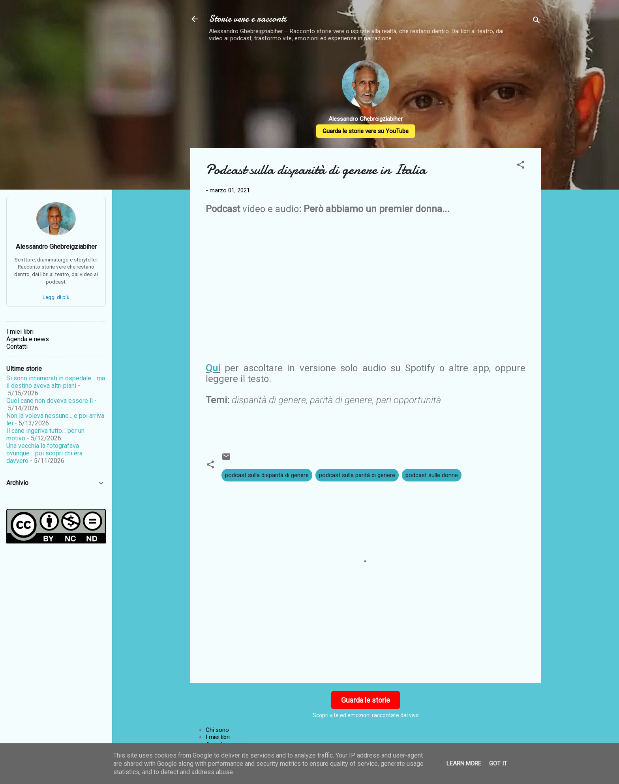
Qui (213, 368)
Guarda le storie (365, 700)
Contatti (17, 346)
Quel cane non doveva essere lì (49, 400)
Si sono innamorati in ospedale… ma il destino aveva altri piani (55, 381)
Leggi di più (56, 297)
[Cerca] (536, 21)
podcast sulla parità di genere (357, 475)
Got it (498, 763)
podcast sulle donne (431, 475)
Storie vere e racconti (247, 18)
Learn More (463, 763)
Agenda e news (27, 339)
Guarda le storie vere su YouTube (366, 131)
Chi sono (217, 729)
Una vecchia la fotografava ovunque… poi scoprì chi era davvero (44, 453)
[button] (520, 166)
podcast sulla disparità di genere (267, 475)
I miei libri (218, 737)
